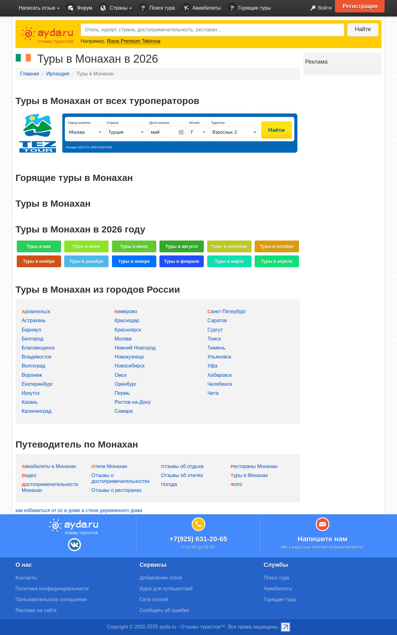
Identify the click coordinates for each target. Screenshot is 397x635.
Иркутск (31, 393)
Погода (169, 484)
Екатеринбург (37, 384)
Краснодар (126, 320)
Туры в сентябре (229, 246)
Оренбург (125, 384)
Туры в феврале (181, 261)
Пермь (122, 393)
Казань (30, 402)
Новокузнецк (129, 356)
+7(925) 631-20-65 (198, 539)
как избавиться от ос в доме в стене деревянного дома (79, 510)
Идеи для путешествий (166, 588)
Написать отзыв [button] (39, 8)
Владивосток (36, 356)
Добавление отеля (161, 577)
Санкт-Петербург (226, 311)
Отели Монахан (109, 466)
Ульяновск (219, 356)
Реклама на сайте (36, 610)
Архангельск (36, 311)
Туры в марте (229, 261)
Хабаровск (219, 375)
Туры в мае (39, 246)
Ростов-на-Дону (132, 402)
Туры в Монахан (249, 475)
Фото (236, 484)
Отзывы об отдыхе (182, 466)
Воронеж (32, 375)
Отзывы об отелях (182, 475)
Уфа (212, 365)
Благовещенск (38, 347)
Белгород (32, 338)
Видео (29, 475)
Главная (29, 73)
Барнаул (31, 329)
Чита (213, 393)
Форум (79, 8)
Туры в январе (134, 261)
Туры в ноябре (39, 261)
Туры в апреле (277, 261)
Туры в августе (181, 246)
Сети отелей (154, 599)
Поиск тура (156, 8)
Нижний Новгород (134, 347)
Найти (363, 29)
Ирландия (57, 73)
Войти (319, 8)
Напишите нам (323, 539)
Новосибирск (129, 365)
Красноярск (127, 329)
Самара (123, 411)
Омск (120, 375)
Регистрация (360, 6)
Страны (115, 8)
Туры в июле (134, 246)
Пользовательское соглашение (51, 599)
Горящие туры (249, 8)
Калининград (36, 411)
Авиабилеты (201, 8)
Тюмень (216, 347)
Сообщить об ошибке (164, 610)
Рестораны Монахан (254, 466)
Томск (214, 338)
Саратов (217, 320)
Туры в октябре (277, 246)
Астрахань (34, 320)
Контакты (26, 577)
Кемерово (125, 311)
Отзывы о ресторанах (116, 490)
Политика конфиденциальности (52, 588)
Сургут (215, 329)
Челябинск (219, 384)
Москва (123, 338)
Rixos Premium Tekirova (133, 41)
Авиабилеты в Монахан (49, 466)
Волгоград (33, 365)
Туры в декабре (86, 261)
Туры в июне (86, 246)
